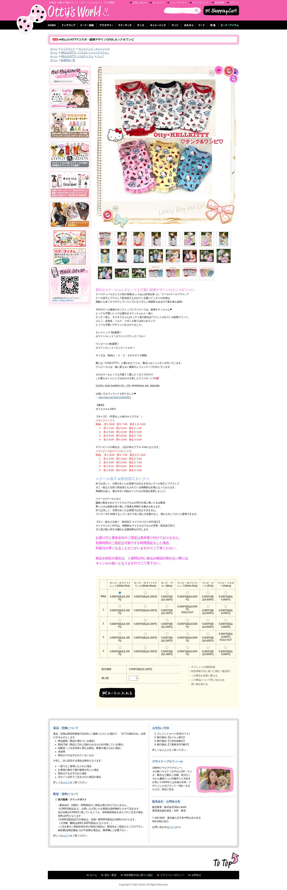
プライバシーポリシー (172, 875)
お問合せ (196, 875)
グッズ (140, 25)
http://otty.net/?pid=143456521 (115, 397)
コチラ (66, 782)
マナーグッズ (125, 25)
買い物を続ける (199, 684)
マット (175, 25)
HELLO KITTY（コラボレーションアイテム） (85, 52)
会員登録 (219, 2)
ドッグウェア (68, 25)
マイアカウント (200, 2)
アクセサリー (106, 25)
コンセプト (158, 2)
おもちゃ (188, 25)
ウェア (100, 56)
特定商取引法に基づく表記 (138, 875)
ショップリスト (178, 2)
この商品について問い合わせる (208, 680)
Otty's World (79, 13)
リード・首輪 (87, 25)
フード (201, 25)
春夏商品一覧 (68, 60)
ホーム (52, 25)
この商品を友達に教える (204, 675)
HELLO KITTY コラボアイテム (77, 56)
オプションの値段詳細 (203, 667)
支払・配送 (110, 875)
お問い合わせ (139, 2)
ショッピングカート (221, 11)
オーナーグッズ (228, 25)
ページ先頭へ (226, 860)
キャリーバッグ (158, 25)
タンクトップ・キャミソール (94, 48)
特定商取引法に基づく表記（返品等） (211, 671)
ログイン (234, 2)
